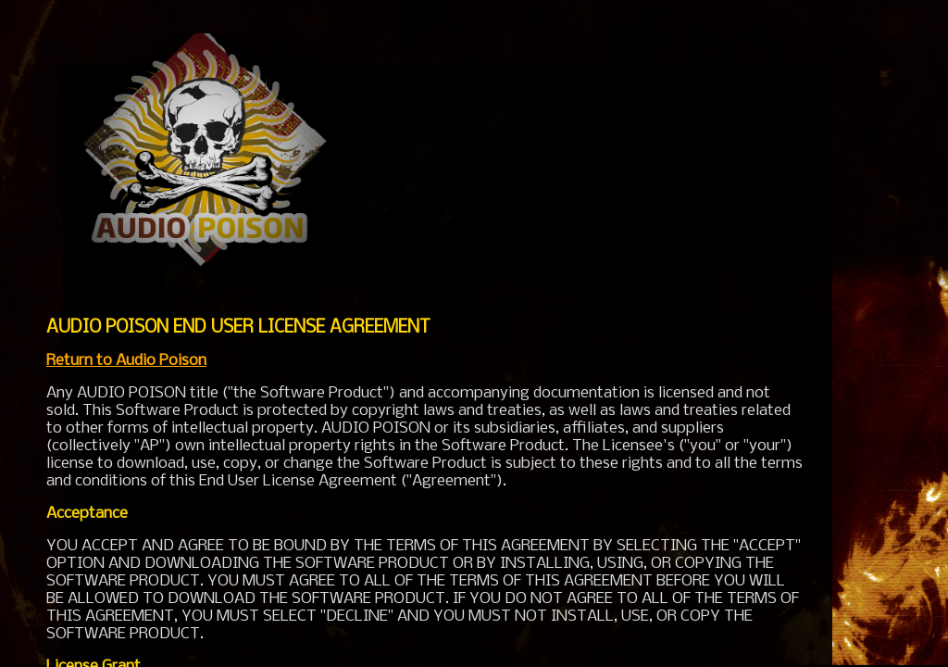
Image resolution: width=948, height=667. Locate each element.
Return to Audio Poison (126, 361)
